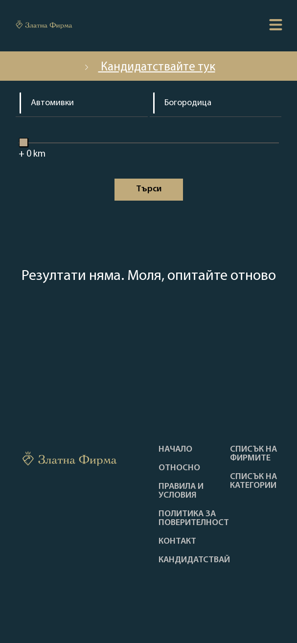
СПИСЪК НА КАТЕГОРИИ (253, 481)
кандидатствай (194, 560)
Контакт (177, 541)
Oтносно (179, 468)
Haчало (175, 449)
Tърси (148, 189)
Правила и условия (181, 491)
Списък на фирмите (253, 454)
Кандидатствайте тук (148, 67)
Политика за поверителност (194, 519)
